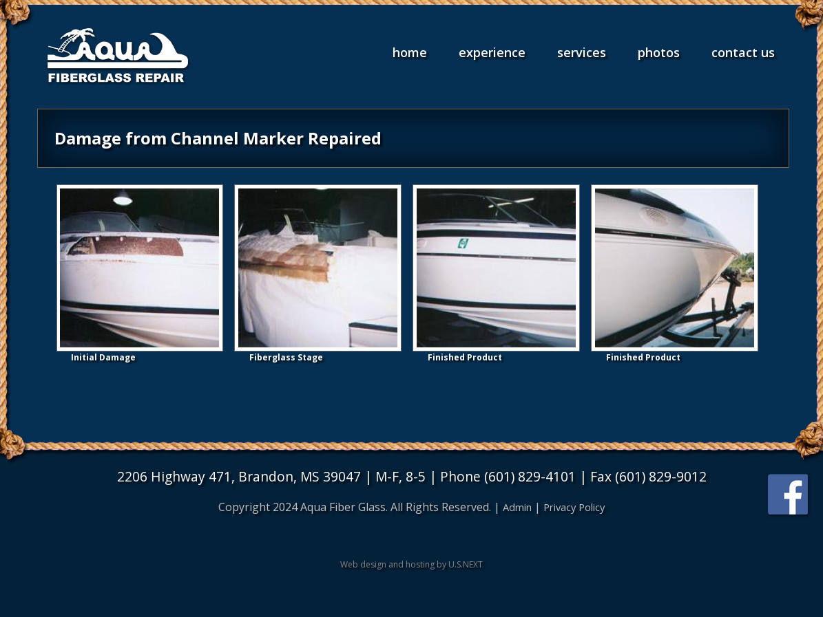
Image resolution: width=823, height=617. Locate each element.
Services (581, 52)
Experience (492, 52)
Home (410, 52)
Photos (659, 52)
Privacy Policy (575, 507)
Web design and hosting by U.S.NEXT (411, 564)
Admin (513, 507)
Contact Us (743, 52)
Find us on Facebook (789, 496)
